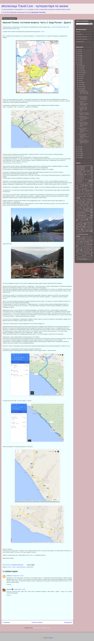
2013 (79, 151)
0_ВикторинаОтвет (80, 166)
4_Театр (89, 256)
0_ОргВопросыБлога (80, 179)
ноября (81, 68)
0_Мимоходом (79, 173)
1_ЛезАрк (88, 207)
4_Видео (78, 248)
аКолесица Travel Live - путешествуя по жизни (34, 6)
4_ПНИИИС (78, 252)
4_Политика (87, 252)
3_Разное (80, 247)
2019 (79, 57)
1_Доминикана (79, 199)
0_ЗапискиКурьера (79, 170)
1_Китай (78, 203)
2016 (79, 64)
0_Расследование (80, 186)
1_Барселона (87, 191)
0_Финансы (84, 188)
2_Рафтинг (78, 239)
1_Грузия (89, 198)
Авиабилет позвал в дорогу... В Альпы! (84, 113)
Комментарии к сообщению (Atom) (41, 627)
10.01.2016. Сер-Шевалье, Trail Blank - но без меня (83, 109)
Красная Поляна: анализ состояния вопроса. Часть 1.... (84, 141)
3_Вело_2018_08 (79, 244)
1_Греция (83, 198)
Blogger (51, 637)
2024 (79, 49)
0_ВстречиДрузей (80, 169)
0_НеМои (89, 174)
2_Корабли (90, 236)
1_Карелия (87, 202)
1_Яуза (88, 228)
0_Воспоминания (80, 168)
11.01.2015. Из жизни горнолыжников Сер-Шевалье (83, 103)
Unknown (9, 575)
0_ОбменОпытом (80, 178)
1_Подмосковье (80, 213)
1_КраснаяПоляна (20, 567)
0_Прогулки (90, 184)
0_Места (88, 171)
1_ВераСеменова (87, 194)
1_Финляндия (79, 222)
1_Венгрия (78, 194)
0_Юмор (89, 189)
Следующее (6, 622)
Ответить (9, 584)
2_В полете (79, 231)
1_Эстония (81, 228)
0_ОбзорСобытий (80, 176)
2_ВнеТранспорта (79, 232)
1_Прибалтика (79, 217)
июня (80, 78)
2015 (79, 147)
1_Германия (79, 196)
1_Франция (79, 224)
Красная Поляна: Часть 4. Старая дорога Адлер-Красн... (83, 124)
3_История (89, 244)
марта (80, 84)
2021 (79, 53)
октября (81, 70)
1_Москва (86, 210)
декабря (81, 65)
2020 (79, 55)
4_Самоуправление (88, 254)
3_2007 (77, 240)
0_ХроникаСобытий (80, 189)
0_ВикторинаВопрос (86, 165)
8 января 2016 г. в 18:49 (19, 589)
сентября (81, 72)
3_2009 (82, 240)
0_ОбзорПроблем (80, 175)
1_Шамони (79, 226)
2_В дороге (87, 229)
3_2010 (88, 240)
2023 (79, 51)
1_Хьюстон (90, 224)
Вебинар (88, 259)
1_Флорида (87, 222)
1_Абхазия (78, 190)
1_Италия (78, 202)
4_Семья (84, 255)
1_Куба (89, 206)
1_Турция (90, 220)
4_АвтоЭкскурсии (87, 247)
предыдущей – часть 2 (39, 31)
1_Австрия (86, 190)
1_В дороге (88, 193)
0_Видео (78, 165)
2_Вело (87, 231)
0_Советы (90, 186)
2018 (79, 59)
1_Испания (88, 201)
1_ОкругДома (86, 211)
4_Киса (84, 250)
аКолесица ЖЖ (80, 41)
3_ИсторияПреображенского (86, 246)
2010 (79, 157)
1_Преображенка (81, 215)
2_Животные (83, 236)
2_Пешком (80, 238)
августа (81, 74)
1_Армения (78, 191)
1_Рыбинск (78, 218)
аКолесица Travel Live (81, 36)
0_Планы (88, 182)
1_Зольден (81, 201)
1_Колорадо (84, 203)
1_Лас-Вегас (79, 207)
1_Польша (78, 214)
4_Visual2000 (80, 259)
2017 (79, 62)
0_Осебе (89, 179)
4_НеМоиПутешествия (85, 251)
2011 (79, 155)
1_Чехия (88, 225)
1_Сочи (84, 218)
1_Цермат (81, 225)
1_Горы (13, 567)
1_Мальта (78, 210)
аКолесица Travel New (38, 12)
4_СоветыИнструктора (80, 256)
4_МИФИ (90, 250)
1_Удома (80, 221)
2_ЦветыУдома (88, 239)
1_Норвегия (78, 211)
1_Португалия (87, 214)
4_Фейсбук (78, 257)
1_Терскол (82, 220)
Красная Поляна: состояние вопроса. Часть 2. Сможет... (84, 136)
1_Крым (84, 206)
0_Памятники (78, 182)
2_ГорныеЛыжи (29, 567)
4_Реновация (78, 254)
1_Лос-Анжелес (86, 208)
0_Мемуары (79, 171)
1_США (90, 218)
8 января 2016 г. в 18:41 (18, 575)
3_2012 (84, 241)
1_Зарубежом (89, 199)
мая (80, 80)
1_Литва (78, 208)
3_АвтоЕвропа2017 (87, 243)
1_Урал (88, 221)
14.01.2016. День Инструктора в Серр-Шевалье (83, 98)
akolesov (9, 589)
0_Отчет (9, 567)
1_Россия (88, 217)
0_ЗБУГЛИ (88, 170)
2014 (79, 149)
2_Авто (78, 229)
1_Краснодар (78, 206)
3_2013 (91, 241)
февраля (81, 86)
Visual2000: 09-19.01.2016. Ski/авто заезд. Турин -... (84, 92)
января (81, 88)
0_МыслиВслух (80, 174)
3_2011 (78, 241)
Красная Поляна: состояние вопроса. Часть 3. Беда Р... (84, 130)
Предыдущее (68, 622)
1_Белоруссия (79, 193)
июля (80, 76)
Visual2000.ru (79, 34)
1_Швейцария (89, 226)
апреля (81, 82)
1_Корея (91, 203)
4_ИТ (77, 250)
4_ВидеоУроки (87, 248)
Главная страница (37, 622)
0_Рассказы (84, 185)
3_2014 (79, 243)
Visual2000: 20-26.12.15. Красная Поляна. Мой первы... (84, 118)
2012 (79, 153)
